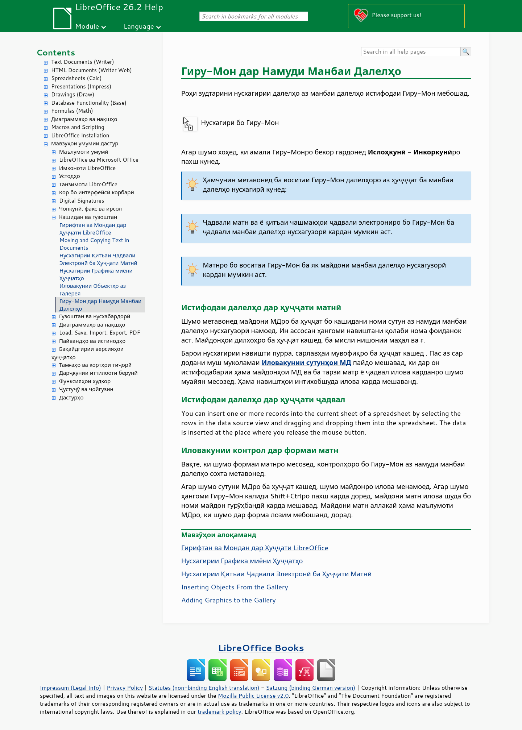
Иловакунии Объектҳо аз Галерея (92, 289)
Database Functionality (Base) (89, 103)
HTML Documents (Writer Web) (91, 70)
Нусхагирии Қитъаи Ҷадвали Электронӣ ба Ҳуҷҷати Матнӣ (98, 259)
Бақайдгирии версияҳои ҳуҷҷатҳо (87, 353)
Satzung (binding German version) (311, 688)
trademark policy (219, 712)
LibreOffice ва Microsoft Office (98, 159)
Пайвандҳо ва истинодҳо (92, 341)
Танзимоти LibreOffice (88, 184)
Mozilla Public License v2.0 (253, 696)
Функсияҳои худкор (85, 381)
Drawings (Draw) (72, 94)
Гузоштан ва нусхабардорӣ (94, 316)
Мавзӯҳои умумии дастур (84, 143)
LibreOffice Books (261, 647)
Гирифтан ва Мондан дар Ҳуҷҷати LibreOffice (92, 228)
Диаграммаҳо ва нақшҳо (84, 119)
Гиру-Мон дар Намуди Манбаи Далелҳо (100, 304)
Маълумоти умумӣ (83, 151)
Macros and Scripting (77, 127)
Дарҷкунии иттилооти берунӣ (98, 373)
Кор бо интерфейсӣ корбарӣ (96, 192)
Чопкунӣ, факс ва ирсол (90, 208)
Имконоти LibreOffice (87, 168)
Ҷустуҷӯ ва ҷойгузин (86, 389)
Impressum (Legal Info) (70, 688)
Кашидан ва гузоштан (88, 217)
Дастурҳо (71, 397)
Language (139, 26)
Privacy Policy (125, 688)
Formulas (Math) (72, 111)
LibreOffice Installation (80, 135)
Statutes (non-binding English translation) (203, 688)
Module (87, 26)
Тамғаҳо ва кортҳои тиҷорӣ (95, 365)
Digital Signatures (81, 200)
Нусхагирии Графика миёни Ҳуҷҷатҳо (96, 274)
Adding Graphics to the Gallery (228, 600)
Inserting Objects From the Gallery (234, 587)
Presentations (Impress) (81, 86)
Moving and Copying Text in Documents (94, 244)
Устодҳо (69, 176)
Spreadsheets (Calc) (76, 78)
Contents (55, 52)
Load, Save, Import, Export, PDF (99, 332)
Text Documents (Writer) (82, 62)
